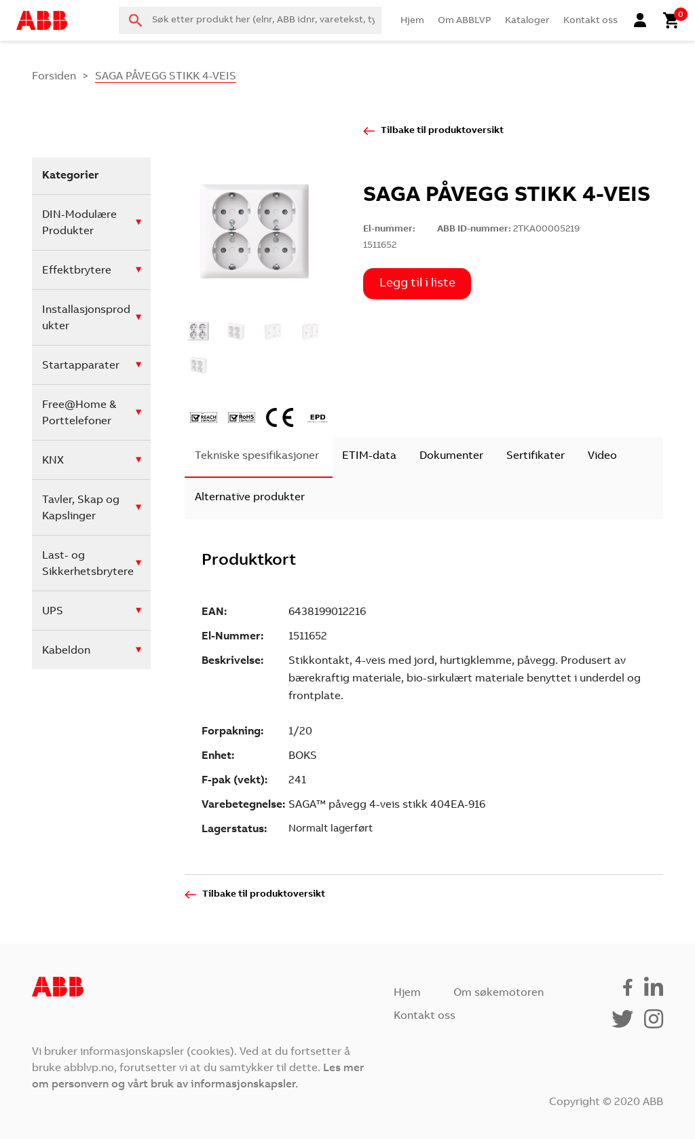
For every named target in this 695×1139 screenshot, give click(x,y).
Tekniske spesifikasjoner (257, 456)
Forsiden (54, 76)
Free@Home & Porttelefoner (79, 413)
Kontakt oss (590, 21)
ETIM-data (369, 456)
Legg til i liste (417, 284)
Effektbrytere (76, 270)
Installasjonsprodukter (86, 318)
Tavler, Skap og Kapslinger (80, 508)
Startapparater (80, 365)
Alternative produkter (250, 497)
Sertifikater (535, 456)
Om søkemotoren (498, 993)
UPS (52, 611)
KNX (53, 460)
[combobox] (250, 20)
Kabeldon (66, 651)
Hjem (412, 21)
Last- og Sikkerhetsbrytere (88, 564)
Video (602, 456)
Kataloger (527, 21)
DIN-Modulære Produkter (79, 223)
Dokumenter (451, 456)
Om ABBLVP (464, 21)
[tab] (257, 457)
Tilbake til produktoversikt (442, 131)
